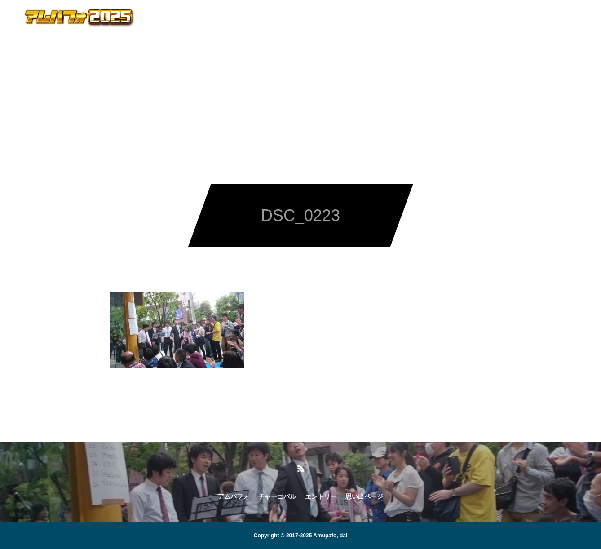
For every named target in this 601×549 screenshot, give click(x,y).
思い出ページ (388, 18)
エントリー (329, 18)
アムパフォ (213, 18)
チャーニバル (271, 18)
